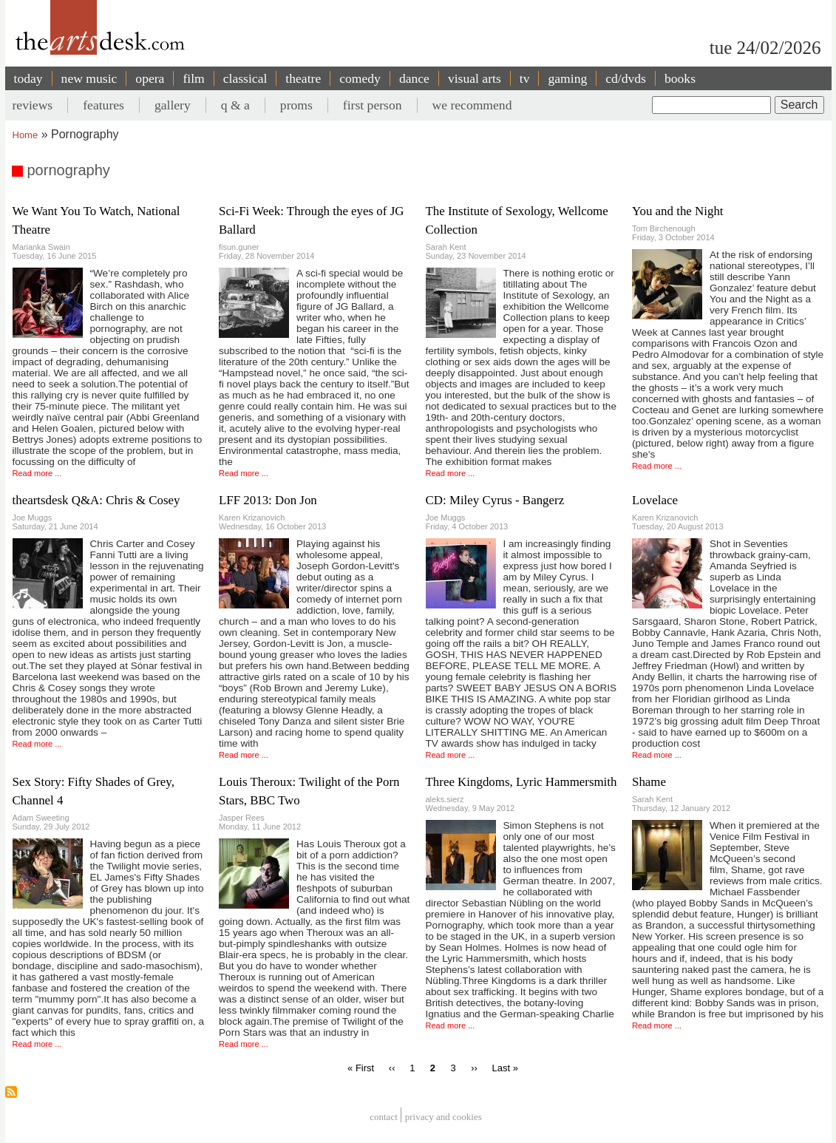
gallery (172, 105)
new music (89, 78)
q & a (235, 105)
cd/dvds (625, 78)
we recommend (472, 105)
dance (414, 78)
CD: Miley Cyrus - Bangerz (495, 500)
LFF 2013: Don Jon (268, 500)
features (103, 105)
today (28, 78)
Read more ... (37, 473)
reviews (33, 105)
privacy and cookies (443, 1116)
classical (245, 78)
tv (525, 78)
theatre (303, 78)
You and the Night (678, 211)
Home (25, 134)
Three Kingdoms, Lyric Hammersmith (521, 782)
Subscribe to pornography (11, 1092)
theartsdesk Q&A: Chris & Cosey (96, 500)
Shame (649, 782)
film (193, 78)
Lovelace (655, 500)
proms (296, 105)
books (680, 78)
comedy (360, 78)
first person (372, 105)
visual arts (474, 78)
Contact (384, 1116)
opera (149, 78)
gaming (567, 78)
